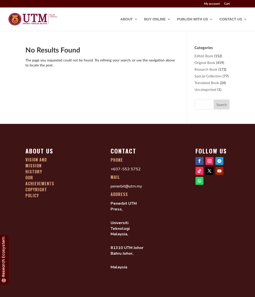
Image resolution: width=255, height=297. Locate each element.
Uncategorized (205, 89)
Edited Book (203, 56)
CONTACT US (230, 19)
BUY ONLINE (155, 19)
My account (212, 3)
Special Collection (208, 76)
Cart (227, 3)
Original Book (204, 62)
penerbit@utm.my (126, 186)
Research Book (205, 69)
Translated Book (206, 83)
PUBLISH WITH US (192, 19)
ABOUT (126, 19)
